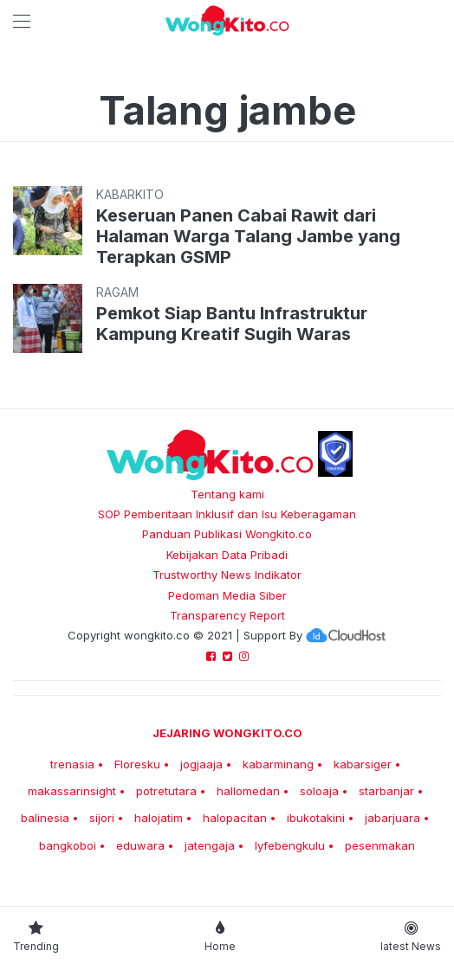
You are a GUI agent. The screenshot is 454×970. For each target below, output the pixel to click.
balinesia (45, 818)
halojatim (158, 818)
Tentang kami (227, 494)
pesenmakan (380, 845)
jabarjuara (392, 818)
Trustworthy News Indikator (227, 574)
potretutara (166, 791)
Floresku (137, 764)
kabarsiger (363, 764)
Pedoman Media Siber (227, 595)
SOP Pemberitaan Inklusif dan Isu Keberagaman (227, 514)
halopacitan (235, 818)
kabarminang (278, 764)
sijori (101, 818)
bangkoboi (67, 845)
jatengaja (210, 845)
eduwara (140, 845)
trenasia (72, 764)
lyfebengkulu (290, 845)
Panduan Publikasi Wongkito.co (227, 534)
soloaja (319, 791)
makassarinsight (72, 791)
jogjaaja (201, 764)
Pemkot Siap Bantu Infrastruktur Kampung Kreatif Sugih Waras (231, 323)
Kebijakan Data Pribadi (227, 555)
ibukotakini (316, 818)
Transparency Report (227, 615)
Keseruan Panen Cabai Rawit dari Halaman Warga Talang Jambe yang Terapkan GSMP (248, 236)
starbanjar (386, 791)
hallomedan (248, 791)
